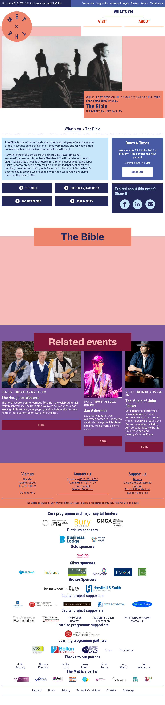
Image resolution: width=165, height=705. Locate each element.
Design (127, 502)
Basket (134, 3)
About (144, 21)
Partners (37, 690)
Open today (48, 3)
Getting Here (27, 492)
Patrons (137, 486)
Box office (16, 3)
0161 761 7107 (86, 482)
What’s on (123, 11)
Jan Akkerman (95, 410)
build (136, 502)
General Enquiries (82, 489)
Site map (128, 690)
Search (144, 3)
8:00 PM (41, 392)
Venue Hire (88, 3)
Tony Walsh (123, 665)
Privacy (66, 690)
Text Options (156, 3)
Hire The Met (82, 486)
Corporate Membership (137, 482)
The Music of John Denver (140, 403)
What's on (73, 129)
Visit (102, 21)
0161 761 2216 (88, 479)
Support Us (102, 3)
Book (41, 425)
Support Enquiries (137, 492)
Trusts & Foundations (137, 489)
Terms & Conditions (88, 690)
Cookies (112, 690)
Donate (137, 479)
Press (51, 690)
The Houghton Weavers (20, 397)
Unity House (126, 650)
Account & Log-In (119, 3)
